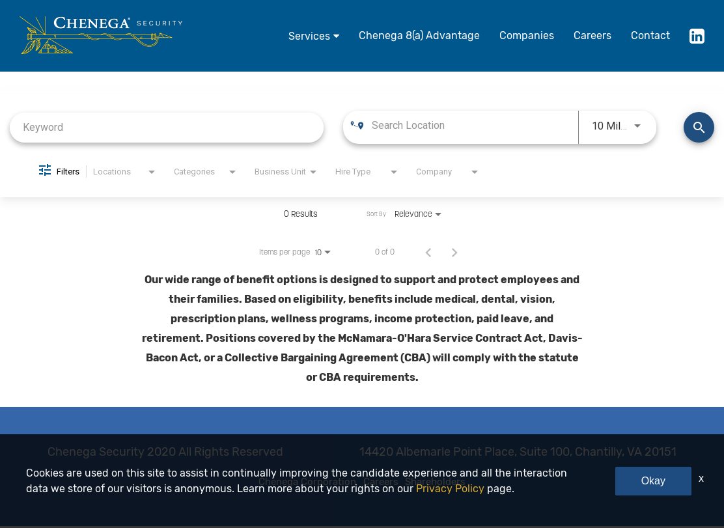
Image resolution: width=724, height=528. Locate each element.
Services (309, 36)
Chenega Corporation (285, 483)
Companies (526, 35)
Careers (592, 35)
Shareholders (461, 483)
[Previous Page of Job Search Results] (428, 252)
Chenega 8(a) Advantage (419, 35)
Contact (650, 35)
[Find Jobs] (699, 127)
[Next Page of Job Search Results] (454, 252)
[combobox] (167, 127)
